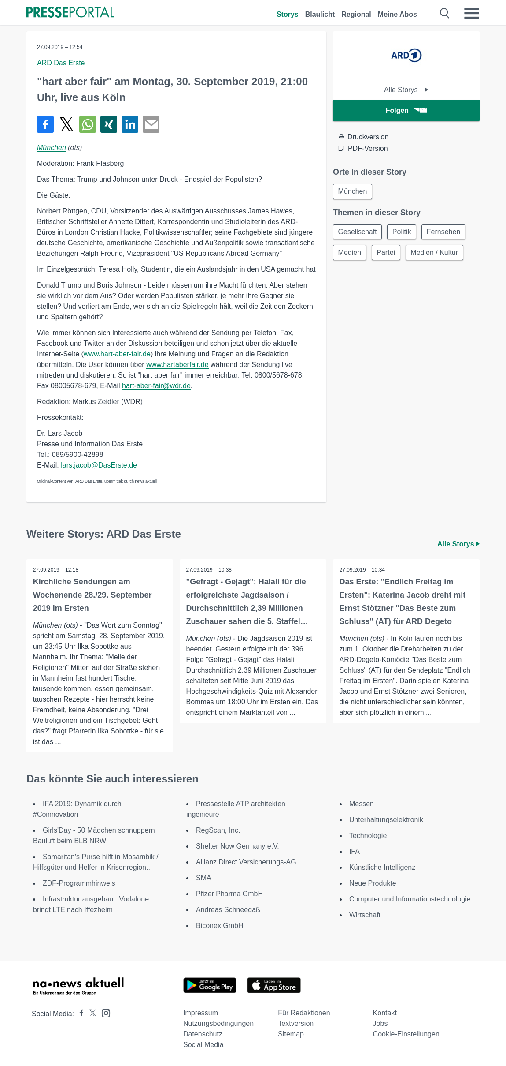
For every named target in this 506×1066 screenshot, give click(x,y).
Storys (288, 14)
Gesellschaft (358, 232)
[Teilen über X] (66, 124)
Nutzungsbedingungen (218, 1023)
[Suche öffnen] (445, 13)
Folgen (406, 110)
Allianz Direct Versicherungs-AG (246, 862)
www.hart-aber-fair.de (117, 354)
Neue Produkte (372, 883)
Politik (403, 232)
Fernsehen (447, 232)
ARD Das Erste (61, 63)
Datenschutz (202, 1034)
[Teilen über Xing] (108, 124)
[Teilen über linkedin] (130, 124)
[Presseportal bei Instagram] (103, 1012)
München (51, 147)
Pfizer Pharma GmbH (229, 894)
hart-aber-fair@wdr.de (156, 385)
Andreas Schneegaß (228, 909)
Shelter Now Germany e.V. (237, 846)
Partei (387, 254)
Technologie (368, 835)
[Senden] (151, 124)
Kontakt (385, 1013)
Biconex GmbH (220, 925)
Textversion (296, 1023)
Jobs (380, 1023)
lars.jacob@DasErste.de (99, 465)
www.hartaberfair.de (177, 364)
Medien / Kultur (437, 254)
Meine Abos (397, 14)
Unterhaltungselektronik (386, 819)
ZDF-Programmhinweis (79, 883)
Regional (356, 14)
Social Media (203, 1044)
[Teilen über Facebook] (45, 124)
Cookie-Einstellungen (406, 1034)
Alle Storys (406, 90)
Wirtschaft (364, 915)
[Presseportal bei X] (90, 1013)
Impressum (200, 1013)
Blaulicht (320, 14)
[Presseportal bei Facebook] (79, 1013)
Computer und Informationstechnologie (410, 899)
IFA (354, 851)
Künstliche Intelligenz (382, 867)
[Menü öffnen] (472, 13)
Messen (361, 804)
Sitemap (291, 1034)
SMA (203, 878)
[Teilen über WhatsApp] (87, 124)
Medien (350, 254)
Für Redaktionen (304, 1013)
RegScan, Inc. (218, 830)
